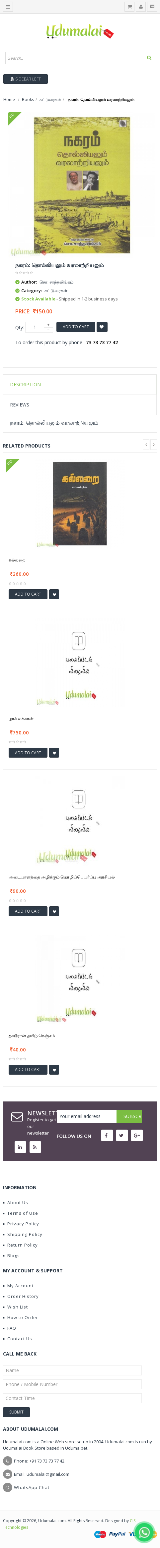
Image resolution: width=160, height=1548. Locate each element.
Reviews (19, 404)
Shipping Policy (22, 1234)
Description (25, 384)
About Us (15, 1202)
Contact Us (17, 1339)
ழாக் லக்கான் (21, 718)
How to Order (20, 1317)
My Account (18, 1286)
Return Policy (20, 1245)
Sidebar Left (25, 79)
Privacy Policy (21, 1224)
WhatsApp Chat (31, 1487)
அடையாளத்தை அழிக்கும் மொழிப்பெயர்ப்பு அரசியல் (62, 877)
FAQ (9, 1328)
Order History (21, 1296)
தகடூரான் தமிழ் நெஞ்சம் (32, 1036)
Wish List (15, 1307)
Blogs (11, 1255)
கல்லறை (17, 560)
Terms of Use (20, 1213)
